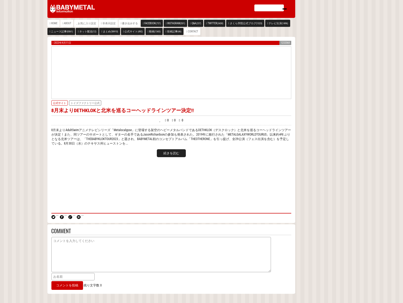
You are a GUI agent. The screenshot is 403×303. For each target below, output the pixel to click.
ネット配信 (87, 31)
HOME (54, 23)
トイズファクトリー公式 (85, 103)
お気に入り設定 (87, 23)
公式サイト (133, 31)
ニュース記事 (62, 31)
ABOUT (67, 23)
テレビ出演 (278, 23)
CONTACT (193, 31)
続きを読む (171, 153)
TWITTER (216, 23)
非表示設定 (109, 23)
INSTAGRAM (176, 23)
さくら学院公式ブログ (246, 23)
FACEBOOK (152, 23)
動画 (155, 31)
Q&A (196, 23)
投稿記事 (174, 31)
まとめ (110, 31)
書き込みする (130, 23)
